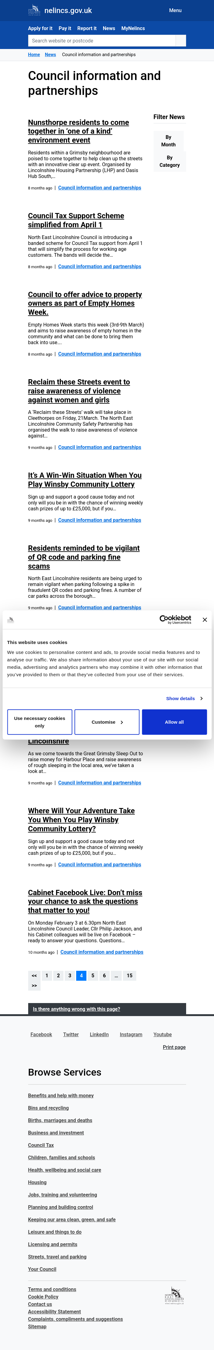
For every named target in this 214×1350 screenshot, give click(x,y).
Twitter (71, 1034)
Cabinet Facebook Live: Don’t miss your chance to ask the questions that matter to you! (85, 901)
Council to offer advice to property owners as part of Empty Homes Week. (85, 303)
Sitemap (37, 1327)
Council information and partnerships (99, 188)
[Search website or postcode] (102, 41)
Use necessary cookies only (39, 721)
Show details (180, 698)
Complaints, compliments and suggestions (75, 1319)
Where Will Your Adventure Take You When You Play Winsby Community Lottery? (81, 819)
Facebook (41, 1034)
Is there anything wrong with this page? (76, 1009)
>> (34, 985)
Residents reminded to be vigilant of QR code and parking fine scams (84, 557)
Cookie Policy (43, 1297)
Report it (87, 28)
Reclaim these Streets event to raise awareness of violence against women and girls (79, 391)
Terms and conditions (52, 1289)
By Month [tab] (168, 141)
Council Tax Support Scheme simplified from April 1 (76, 220)
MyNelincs (133, 28)
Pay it (65, 28)
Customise (107, 721)
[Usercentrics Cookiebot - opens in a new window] (164, 619)
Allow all (174, 721)
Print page (174, 1047)
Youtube (163, 1034)
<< (34, 976)
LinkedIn (99, 1034)
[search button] (181, 41)
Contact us (40, 1304)
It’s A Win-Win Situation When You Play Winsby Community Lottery (85, 480)
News (109, 28)
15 (129, 976)
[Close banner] (205, 620)
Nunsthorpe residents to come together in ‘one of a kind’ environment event (78, 131)
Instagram (131, 1034)
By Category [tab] (169, 161)
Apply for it (40, 28)
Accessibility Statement (54, 1312)
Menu (175, 10)
